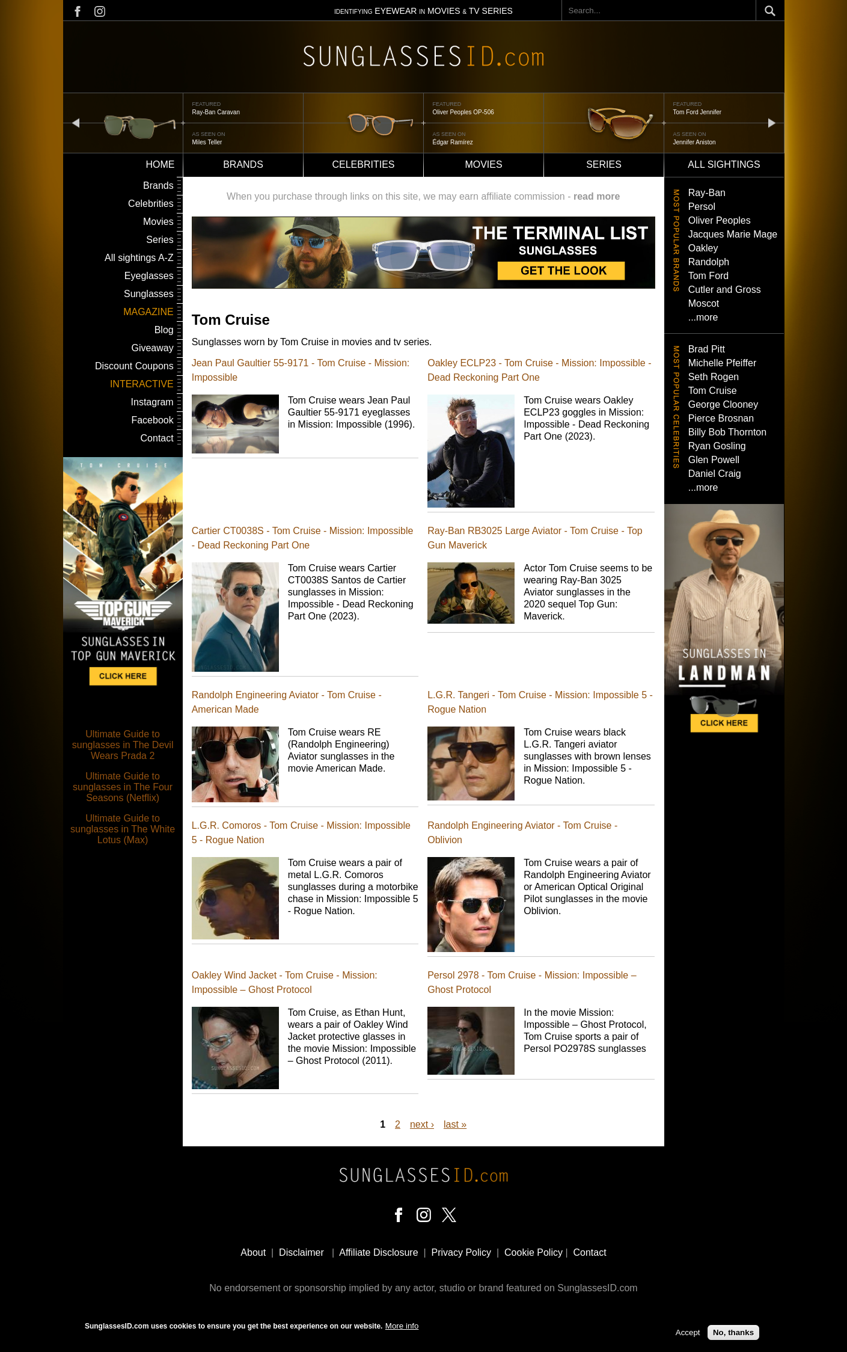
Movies (483, 164)
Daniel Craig (714, 474)
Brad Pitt (706, 349)
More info (402, 1325)
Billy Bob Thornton (727, 432)
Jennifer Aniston (694, 142)
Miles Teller (207, 142)
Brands (243, 164)
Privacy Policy (462, 1252)
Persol (701, 206)
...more (703, 317)
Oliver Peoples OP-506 (463, 112)
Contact (157, 438)
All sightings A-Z (139, 258)
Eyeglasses (149, 276)
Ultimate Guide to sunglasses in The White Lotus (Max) (122, 829)
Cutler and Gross (724, 289)
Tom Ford (708, 276)
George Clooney (723, 404)
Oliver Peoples (719, 220)
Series (604, 164)
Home (160, 164)
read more (596, 196)
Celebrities (363, 164)
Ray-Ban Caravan (216, 112)
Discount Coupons (134, 366)
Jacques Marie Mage (733, 234)
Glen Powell (713, 460)
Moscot (704, 303)
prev (75, 122)
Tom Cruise (712, 391)
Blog (164, 330)
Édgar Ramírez (453, 142)
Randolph (709, 262)
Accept (688, 1332)
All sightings (724, 164)
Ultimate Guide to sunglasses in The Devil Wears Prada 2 (123, 745)
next (771, 122)
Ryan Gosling (717, 446)
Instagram (152, 402)
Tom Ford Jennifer (697, 112)
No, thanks (733, 1332)
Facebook (152, 420)
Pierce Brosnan (721, 418)
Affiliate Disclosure (378, 1252)
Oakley (703, 248)
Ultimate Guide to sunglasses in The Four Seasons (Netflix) (123, 787)
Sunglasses (149, 294)
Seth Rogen (713, 377)
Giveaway (152, 348)
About (253, 1252)
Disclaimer (301, 1252)
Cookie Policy (533, 1252)
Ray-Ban (707, 193)
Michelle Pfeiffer (722, 363)
